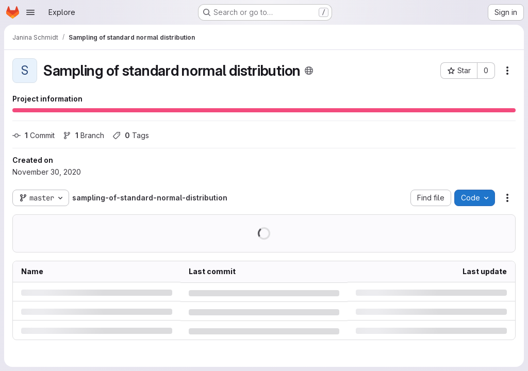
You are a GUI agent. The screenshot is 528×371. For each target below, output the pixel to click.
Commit (33, 135)
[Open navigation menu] (30, 12)
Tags (130, 135)
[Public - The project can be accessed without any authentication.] (309, 70)
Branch (83, 135)
